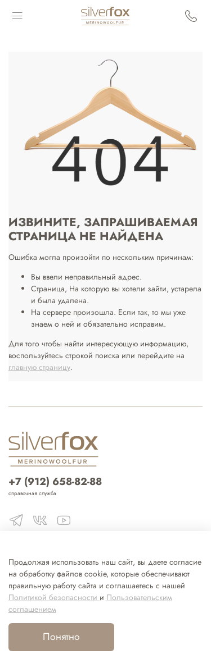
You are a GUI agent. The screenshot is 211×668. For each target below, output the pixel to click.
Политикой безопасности (54, 597)
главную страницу (39, 367)
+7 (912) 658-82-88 (55, 481)
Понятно (61, 636)
